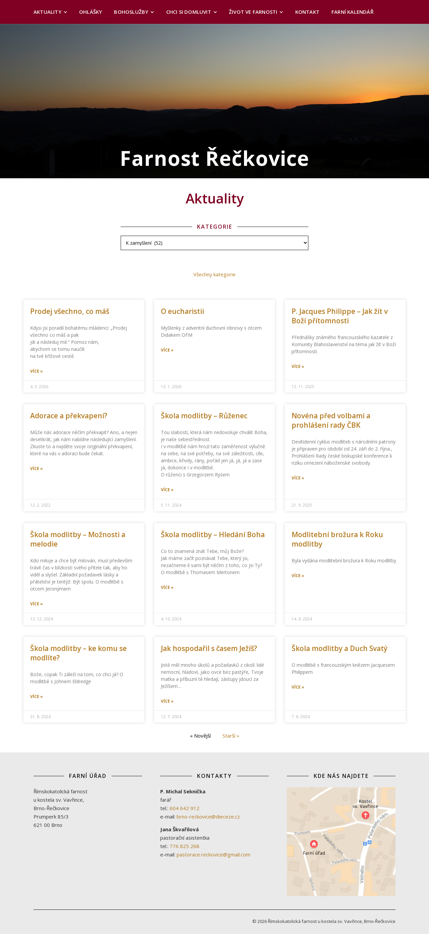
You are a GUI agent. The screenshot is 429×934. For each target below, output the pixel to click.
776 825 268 (184, 846)
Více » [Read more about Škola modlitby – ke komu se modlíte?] (36, 696)
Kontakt (307, 11)
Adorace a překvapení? (68, 415)
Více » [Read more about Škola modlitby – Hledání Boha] (167, 587)
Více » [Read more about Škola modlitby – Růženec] (167, 489)
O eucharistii (182, 311)
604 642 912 (184, 808)
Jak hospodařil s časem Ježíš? (209, 648)
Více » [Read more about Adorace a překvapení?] (36, 468)
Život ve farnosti (253, 11)
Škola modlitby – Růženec (204, 415)
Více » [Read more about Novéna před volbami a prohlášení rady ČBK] (298, 478)
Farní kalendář (352, 11)
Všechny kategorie (214, 274)
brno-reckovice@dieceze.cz (208, 816)
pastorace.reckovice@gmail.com (213, 854)
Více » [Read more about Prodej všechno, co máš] (36, 371)
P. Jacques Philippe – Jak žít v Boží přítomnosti (340, 316)
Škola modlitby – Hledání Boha (213, 534)
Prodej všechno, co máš (69, 311)
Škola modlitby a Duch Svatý (339, 648)
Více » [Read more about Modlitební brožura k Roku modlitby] (298, 575)
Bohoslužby (131, 11)
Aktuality (47, 11)
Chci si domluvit (188, 11)
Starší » (231, 735)
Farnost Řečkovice (214, 158)
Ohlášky (90, 11)
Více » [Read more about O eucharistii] (167, 350)
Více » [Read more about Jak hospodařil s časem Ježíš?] (167, 701)
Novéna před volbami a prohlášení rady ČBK (331, 420)
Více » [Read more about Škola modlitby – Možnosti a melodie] (36, 604)
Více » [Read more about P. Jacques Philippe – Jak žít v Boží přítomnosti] (298, 366)
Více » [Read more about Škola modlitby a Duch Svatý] (298, 687)
